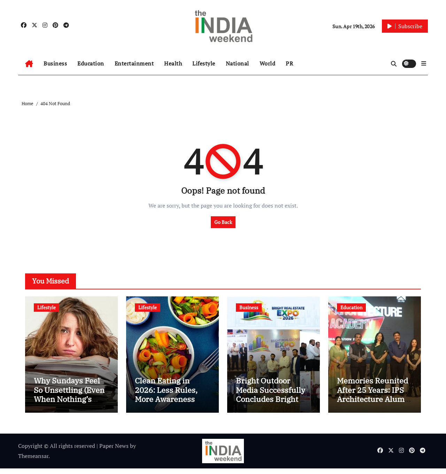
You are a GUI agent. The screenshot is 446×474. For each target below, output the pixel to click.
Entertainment (134, 63)
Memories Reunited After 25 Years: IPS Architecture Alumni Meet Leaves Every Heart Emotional (374, 404)
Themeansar (33, 461)
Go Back (223, 222)
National (237, 63)
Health (173, 63)
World (268, 63)
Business (55, 63)
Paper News (114, 452)
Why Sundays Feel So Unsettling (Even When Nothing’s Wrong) (69, 400)
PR (289, 63)
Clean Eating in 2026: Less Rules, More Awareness (166, 395)
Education (90, 63)
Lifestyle (203, 63)
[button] (423, 63)
